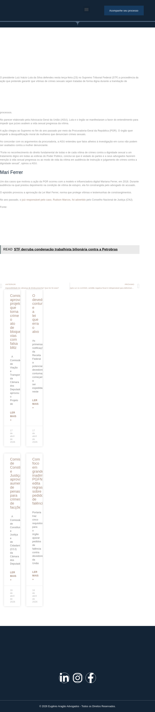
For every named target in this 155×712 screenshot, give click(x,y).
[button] (86, 9)
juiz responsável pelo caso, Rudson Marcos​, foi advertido (54, 199)
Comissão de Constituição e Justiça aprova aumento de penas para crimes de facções (20, 483)
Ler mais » (13, 416)
